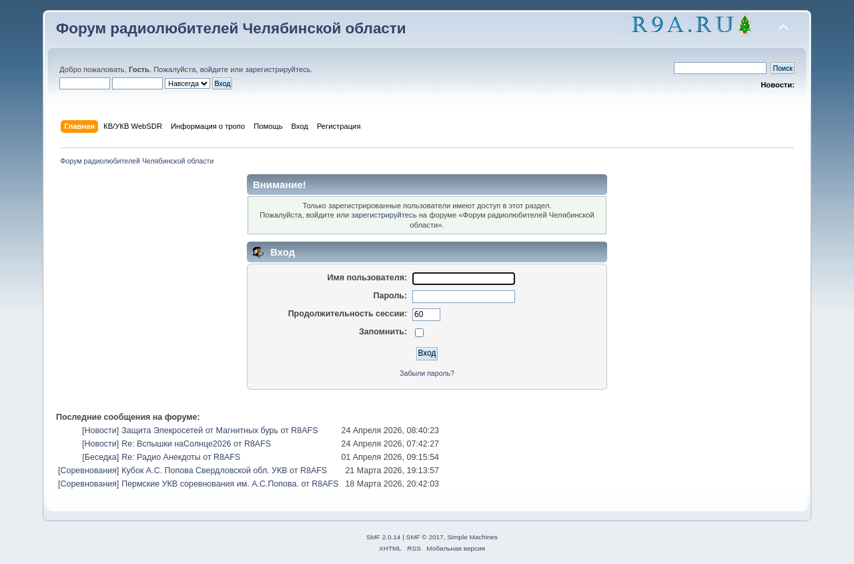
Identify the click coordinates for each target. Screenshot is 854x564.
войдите (214, 69)
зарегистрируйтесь (277, 69)
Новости (100, 430)
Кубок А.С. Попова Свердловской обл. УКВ (204, 470)
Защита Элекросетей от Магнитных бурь (199, 430)
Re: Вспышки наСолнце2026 (176, 444)
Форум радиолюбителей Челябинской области (231, 28)
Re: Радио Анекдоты (161, 457)
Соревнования (88, 470)
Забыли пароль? (427, 373)
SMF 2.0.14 (383, 537)
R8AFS (304, 430)
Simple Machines (472, 537)
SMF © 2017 (425, 537)
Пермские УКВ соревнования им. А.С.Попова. (210, 484)
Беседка (101, 457)
